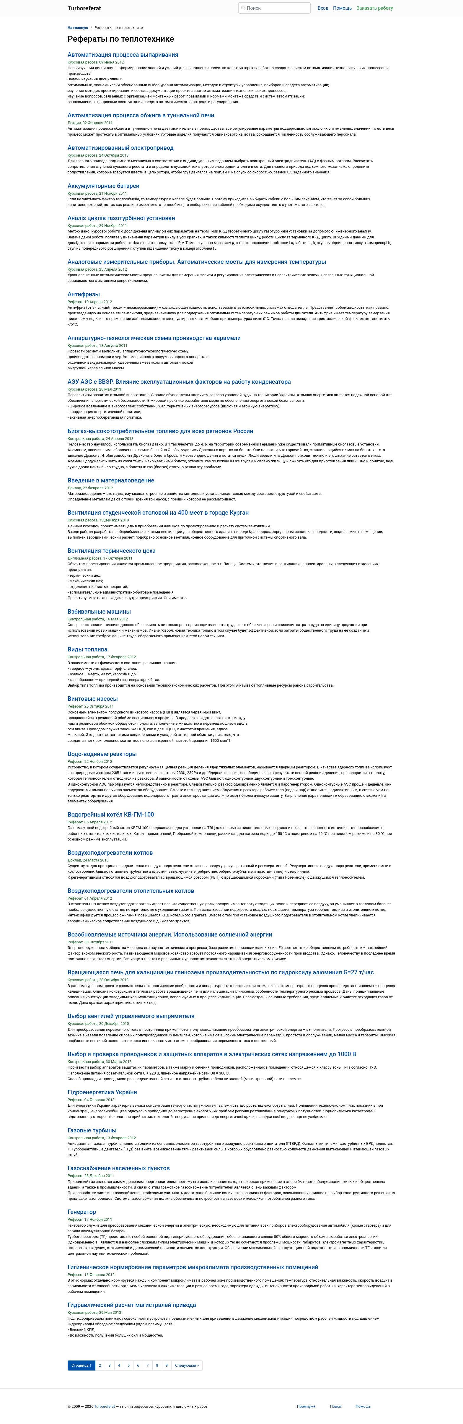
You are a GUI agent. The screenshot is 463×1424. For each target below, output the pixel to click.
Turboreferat (104, 1406)
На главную (78, 27)
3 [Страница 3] (110, 1365)
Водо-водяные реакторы (102, 753)
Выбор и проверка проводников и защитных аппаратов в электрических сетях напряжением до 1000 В (212, 1054)
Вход (323, 8)
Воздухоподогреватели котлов (110, 852)
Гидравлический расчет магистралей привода (132, 1304)
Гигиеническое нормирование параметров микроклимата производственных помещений (193, 1267)
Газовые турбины (92, 1130)
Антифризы (84, 294)
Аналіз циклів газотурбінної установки (121, 218)
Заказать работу (375, 8)
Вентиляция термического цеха (112, 550)
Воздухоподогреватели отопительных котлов (131, 890)
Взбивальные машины (99, 611)
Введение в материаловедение (111, 480)
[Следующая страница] (187, 1365)
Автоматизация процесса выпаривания (123, 54)
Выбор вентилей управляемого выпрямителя (131, 1016)
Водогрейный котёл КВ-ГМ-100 (111, 814)
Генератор (82, 1211)
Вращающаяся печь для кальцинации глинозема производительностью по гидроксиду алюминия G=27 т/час (221, 972)
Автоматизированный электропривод (121, 147)
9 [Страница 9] (167, 1365)
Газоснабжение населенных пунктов (119, 1168)
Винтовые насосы (93, 698)
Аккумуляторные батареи (103, 185)
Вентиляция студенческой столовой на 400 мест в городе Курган (158, 512)
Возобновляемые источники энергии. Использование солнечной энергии (170, 934)
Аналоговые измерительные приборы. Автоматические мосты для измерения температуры (197, 261)
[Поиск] (274, 8)
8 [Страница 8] (157, 1365)
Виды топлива (87, 649)
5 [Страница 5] (129, 1365)
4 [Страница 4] (119, 1365)
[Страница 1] (81, 1365)
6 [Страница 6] (138, 1365)
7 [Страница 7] (147, 1365)
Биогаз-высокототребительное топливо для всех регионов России (160, 431)
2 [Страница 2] (100, 1365)
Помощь (342, 8)
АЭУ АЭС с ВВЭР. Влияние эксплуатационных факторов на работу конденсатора (179, 381)
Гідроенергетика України (102, 1092)
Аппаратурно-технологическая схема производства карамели (154, 338)
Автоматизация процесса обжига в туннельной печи (141, 115)
